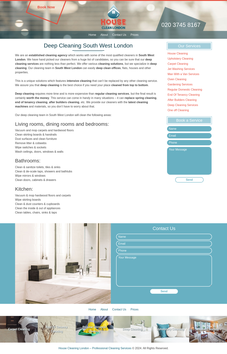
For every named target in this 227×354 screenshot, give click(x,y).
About (104, 34)
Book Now (46, 7)
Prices (134, 34)
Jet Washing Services (181, 68)
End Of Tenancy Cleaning (184, 94)
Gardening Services (180, 84)
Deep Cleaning (132, 329)
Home (92, 34)
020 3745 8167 (180, 25)
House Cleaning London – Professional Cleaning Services (95, 348)
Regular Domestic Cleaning (185, 89)
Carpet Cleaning (178, 63)
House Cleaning (178, 53)
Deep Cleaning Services (183, 105)
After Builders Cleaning (182, 99)
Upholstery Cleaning (180, 58)
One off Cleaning (178, 110)
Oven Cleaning (177, 79)
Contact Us (119, 34)
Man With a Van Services (183, 74)
